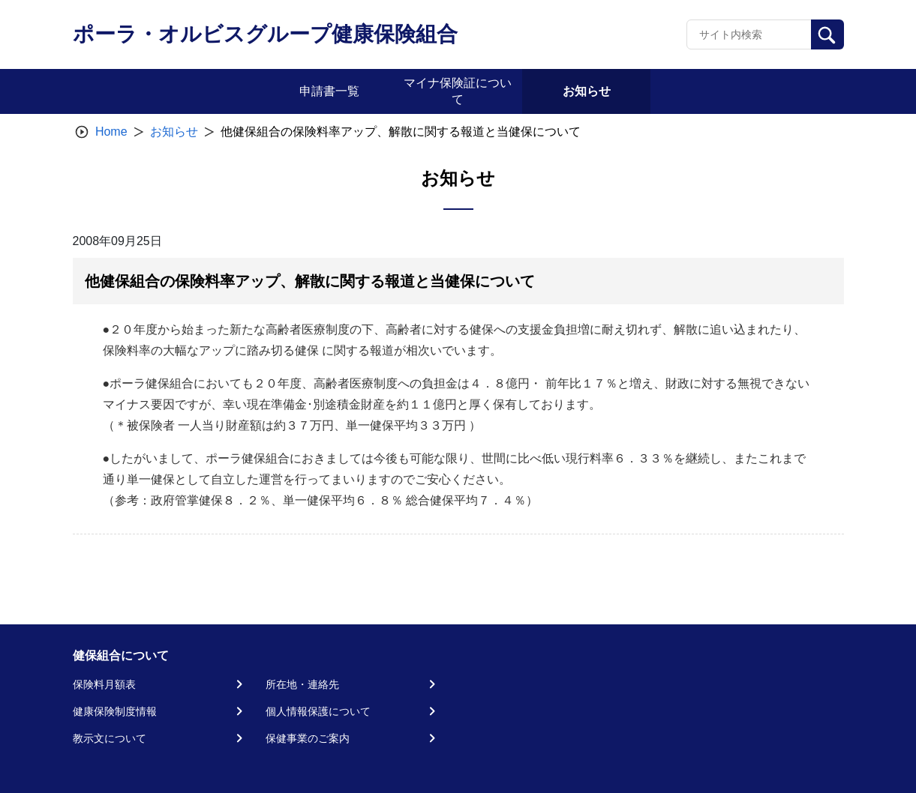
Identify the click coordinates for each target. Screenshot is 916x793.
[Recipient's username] (749, 34)
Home (111, 131)
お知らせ (174, 131)
